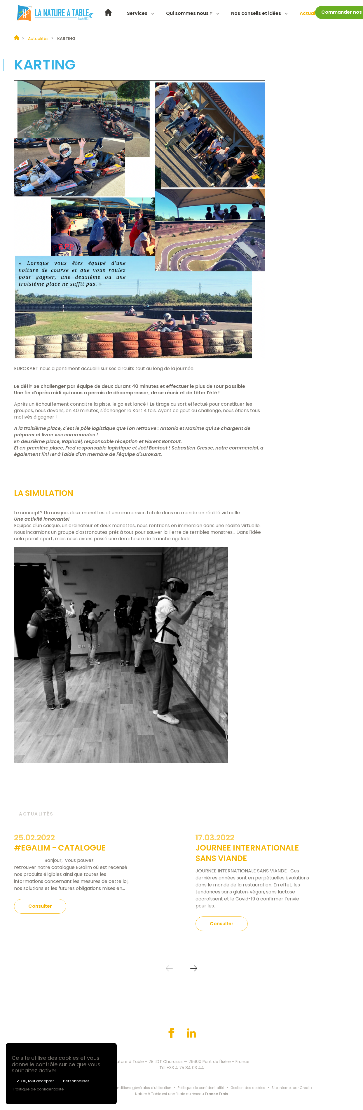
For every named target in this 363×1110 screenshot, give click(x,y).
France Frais (216, 1093)
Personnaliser (76, 1081)
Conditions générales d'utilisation (141, 1087)
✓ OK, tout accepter (35, 1081)
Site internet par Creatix (293, 1087)
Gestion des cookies (249, 1087)
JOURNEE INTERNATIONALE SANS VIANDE (247, 852)
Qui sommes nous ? (194, 14)
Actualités (317, 14)
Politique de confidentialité (200, 1087)
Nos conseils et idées (261, 14)
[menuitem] (114, 14)
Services (142, 14)
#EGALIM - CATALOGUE (60, 847)
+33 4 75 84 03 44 (185, 1067)
